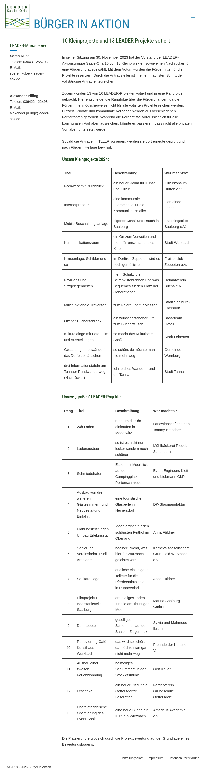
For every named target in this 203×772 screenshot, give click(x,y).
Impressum (155, 758)
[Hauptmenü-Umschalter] (193, 16)
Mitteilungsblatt (132, 758)
